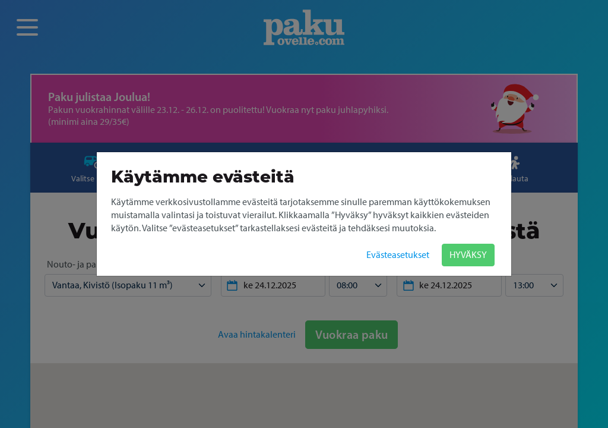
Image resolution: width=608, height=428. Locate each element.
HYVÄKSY (468, 254)
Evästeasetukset (397, 254)
